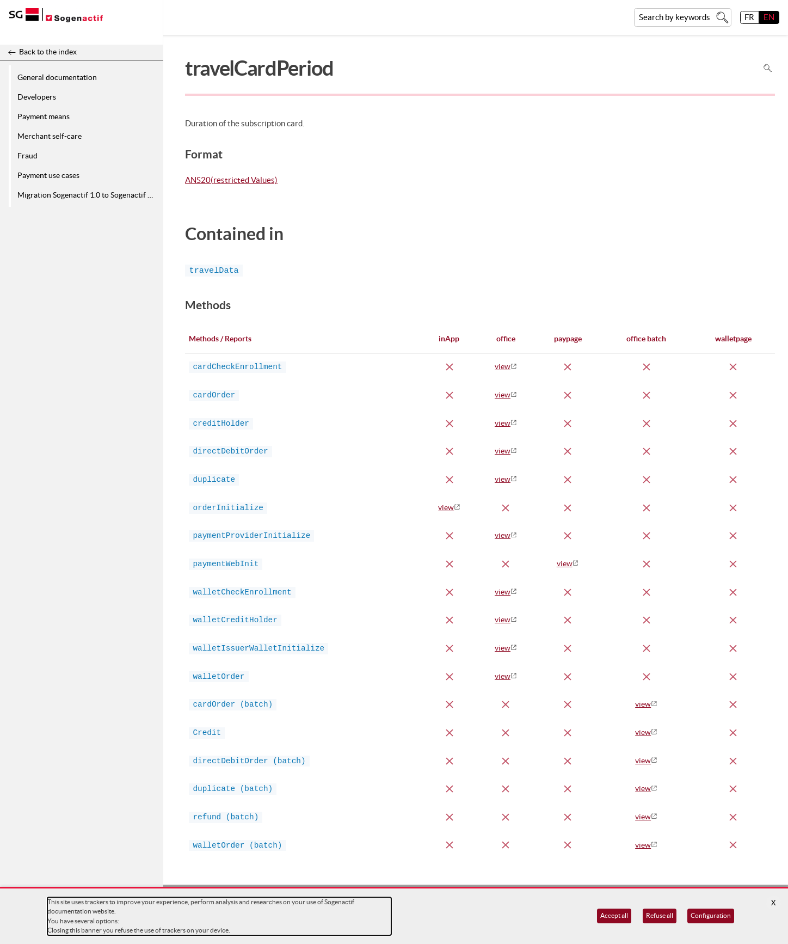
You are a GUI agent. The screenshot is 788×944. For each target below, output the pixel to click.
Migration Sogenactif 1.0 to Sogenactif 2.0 (87, 195)
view (502, 366)
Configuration (711, 915)
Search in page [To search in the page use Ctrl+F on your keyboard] (767, 68)
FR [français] (749, 17)
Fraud (27, 155)
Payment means (43, 116)
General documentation (57, 77)
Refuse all (659, 915)
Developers (36, 97)
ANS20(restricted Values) (231, 180)
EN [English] (769, 17)
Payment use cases (48, 175)
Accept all (614, 915)
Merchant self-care (49, 136)
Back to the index (48, 51)
